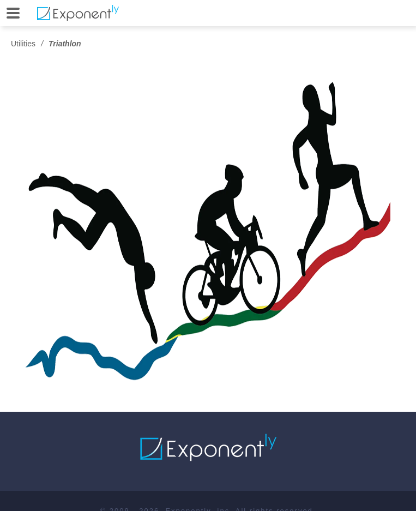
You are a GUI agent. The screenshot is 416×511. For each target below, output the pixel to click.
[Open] (13, 13)
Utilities (23, 43)
